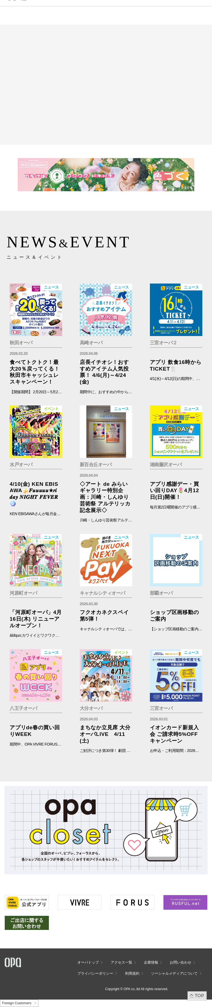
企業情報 (151, 962)
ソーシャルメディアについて (174, 973)
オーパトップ (88, 962)
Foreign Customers (16, 1003)
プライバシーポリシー (95, 973)
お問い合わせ (180, 962)
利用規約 (132, 973)
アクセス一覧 (121, 962)
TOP (199, 995)
